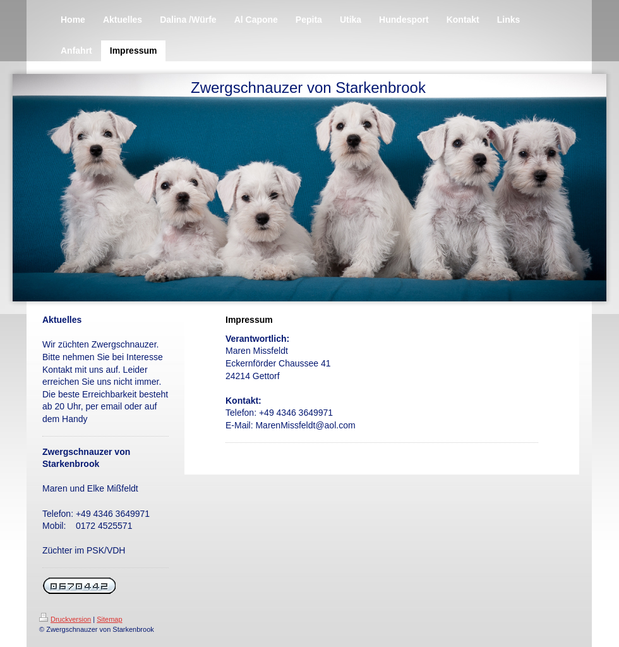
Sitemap (109, 619)
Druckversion (65, 619)
